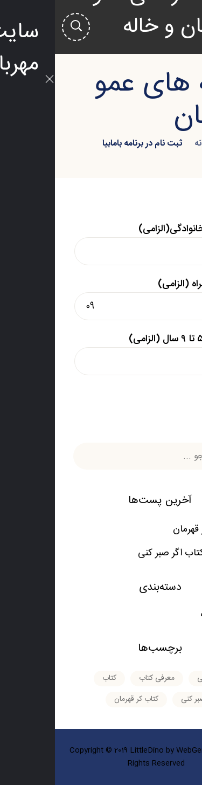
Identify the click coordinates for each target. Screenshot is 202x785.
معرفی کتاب (168, 615)
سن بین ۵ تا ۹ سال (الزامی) (101, 353)
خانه (147, 143)
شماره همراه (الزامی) (101, 298)
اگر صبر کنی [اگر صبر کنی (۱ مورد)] (160, 678)
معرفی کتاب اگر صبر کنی (129, 553)
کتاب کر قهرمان (147, 529)
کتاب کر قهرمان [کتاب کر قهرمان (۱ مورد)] (81, 699)
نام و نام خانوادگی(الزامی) (101, 243)
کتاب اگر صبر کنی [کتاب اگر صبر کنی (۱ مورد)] (152, 699)
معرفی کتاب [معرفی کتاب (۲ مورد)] (102, 678)
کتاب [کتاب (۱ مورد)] (54, 678)
